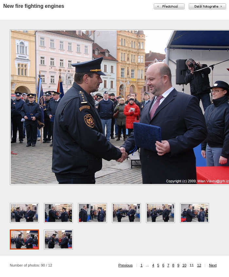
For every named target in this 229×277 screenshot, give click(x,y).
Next (213, 265)
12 (199, 265)
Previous (125, 265)
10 (184, 265)
